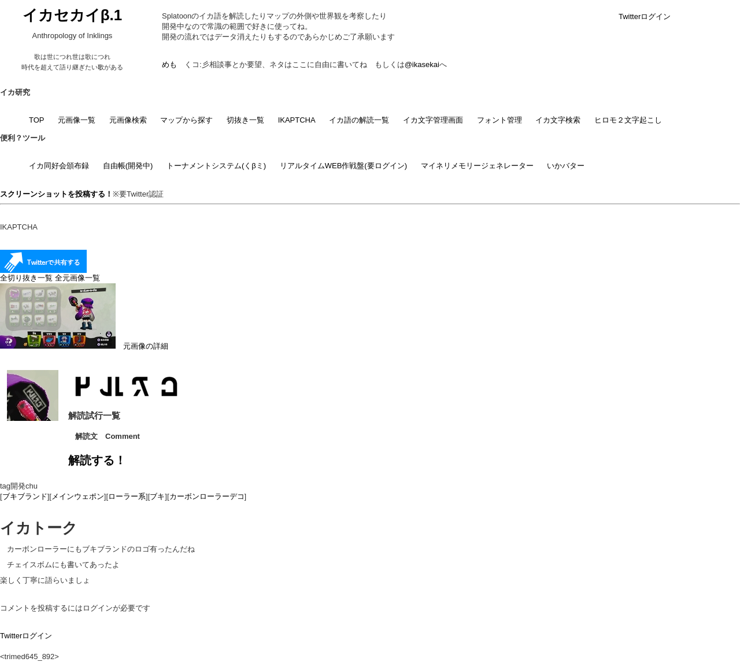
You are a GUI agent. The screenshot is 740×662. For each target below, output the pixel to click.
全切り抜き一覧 (26, 277)
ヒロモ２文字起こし (628, 120)
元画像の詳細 (84, 346)
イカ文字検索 (557, 120)
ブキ (157, 496)
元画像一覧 (76, 120)
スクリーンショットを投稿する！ (56, 194)
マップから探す (186, 120)
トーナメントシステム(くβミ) (216, 165)
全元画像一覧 (77, 277)
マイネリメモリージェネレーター (477, 165)
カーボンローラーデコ (207, 496)
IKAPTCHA (297, 120)
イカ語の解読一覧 (359, 120)
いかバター (565, 165)
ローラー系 (127, 496)
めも (169, 64)
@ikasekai (422, 64)
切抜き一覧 (245, 120)
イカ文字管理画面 (433, 120)
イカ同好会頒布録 (59, 165)
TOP (37, 120)
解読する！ (97, 460)
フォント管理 (499, 120)
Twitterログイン (645, 16)
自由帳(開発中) (128, 165)
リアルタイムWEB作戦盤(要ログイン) (343, 165)
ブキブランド (24, 496)
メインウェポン (77, 496)
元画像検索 (128, 120)
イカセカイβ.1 (73, 15)
